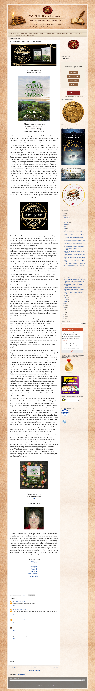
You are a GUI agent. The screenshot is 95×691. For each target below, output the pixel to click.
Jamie (14, 627)
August (65, 224)
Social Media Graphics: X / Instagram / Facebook (32, 33)
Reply (14, 605)
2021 (64, 307)
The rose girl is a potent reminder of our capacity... (74, 246)
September (66, 222)
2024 (64, 215)
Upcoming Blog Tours (14, 33)
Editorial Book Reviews (47, 31)
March (65, 297)
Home (10, 31)
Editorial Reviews (73, 80)
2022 (64, 305)
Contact (11, 35)
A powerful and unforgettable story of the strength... (74, 263)
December (66, 217)
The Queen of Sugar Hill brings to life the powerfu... (74, 279)
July (65, 226)
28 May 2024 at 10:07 (21, 609)
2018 (64, 312)
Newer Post (13, 668)
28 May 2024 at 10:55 (20, 627)
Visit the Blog (73, 72)
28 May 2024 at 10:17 (29, 619)
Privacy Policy (30, 35)
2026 (64, 211)
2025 (64, 213)
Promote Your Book (19, 31)
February (66, 299)
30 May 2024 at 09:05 (21, 634)
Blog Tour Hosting (50, 33)
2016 (64, 316)
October (66, 220)
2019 (64, 310)
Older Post (55, 668)
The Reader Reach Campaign (33, 31)
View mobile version (34, 670)
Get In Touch (73, 93)
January (66, 301)
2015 (64, 318)
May (65, 230)
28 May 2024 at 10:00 (20, 601)
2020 (64, 309)
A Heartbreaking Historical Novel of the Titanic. (73, 287)
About (71, 33)
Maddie (14, 609)
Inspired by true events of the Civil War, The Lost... (74, 267)
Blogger (55, 685)
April (65, 295)
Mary (14, 601)
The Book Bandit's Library (19, 619)
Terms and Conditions (20, 35)
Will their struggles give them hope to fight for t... (74, 265)
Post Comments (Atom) (20, 674)
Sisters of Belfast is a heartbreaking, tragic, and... (74, 277)
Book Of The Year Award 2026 (62, 31)
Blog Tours (73, 31)
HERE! (33, 499)
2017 (64, 314)
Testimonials (77, 33)
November (66, 219)
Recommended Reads (62, 33)
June (65, 228)
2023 (64, 303)
